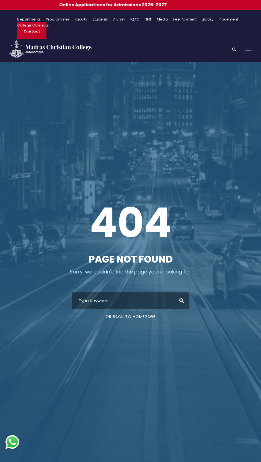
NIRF (148, 19)
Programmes (58, 19)
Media (162, 19)
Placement (228, 19)
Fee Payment (185, 19)
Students (100, 19)
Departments (29, 19)
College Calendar (33, 25)
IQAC (134, 19)
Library (207, 19)
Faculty (81, 19)
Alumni (119, 19)
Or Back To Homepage (130, 316)
